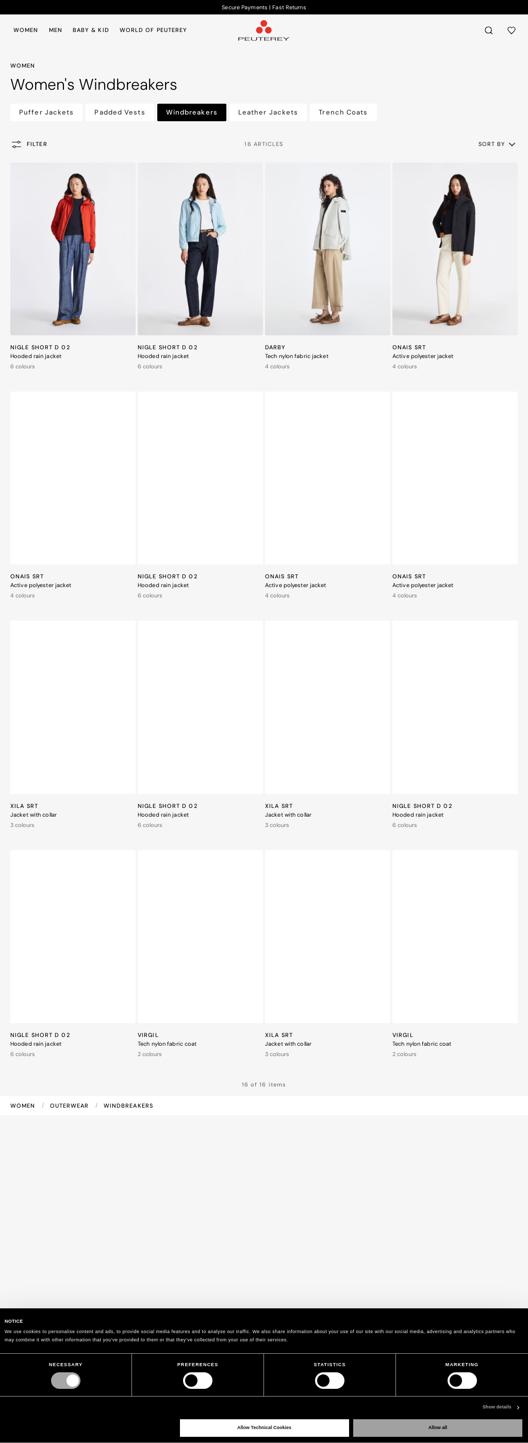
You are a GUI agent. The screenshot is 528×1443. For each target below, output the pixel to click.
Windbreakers (192, 112)
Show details (497, 1406)
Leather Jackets (268, 112)
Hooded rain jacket (35, 356)
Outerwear (70, 1105)
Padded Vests (119, 112)
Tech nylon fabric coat (167, 1043)
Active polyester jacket (423, 356)
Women (24, 1105)
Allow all (438, 1427)
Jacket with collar (33, 814)
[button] (498, 144)
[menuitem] (28, 29)
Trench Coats (343, 112)
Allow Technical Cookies (264, 1427)
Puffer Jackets (46, 112)
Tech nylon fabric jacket (296, 356)
